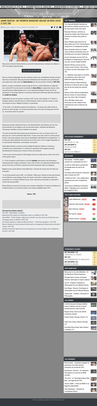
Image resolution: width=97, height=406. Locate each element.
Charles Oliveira (77, 219)
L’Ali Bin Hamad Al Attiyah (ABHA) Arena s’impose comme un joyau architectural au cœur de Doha (76, 306)
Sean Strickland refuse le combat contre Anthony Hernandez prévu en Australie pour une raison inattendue (77, 52)
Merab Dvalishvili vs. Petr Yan (12, 7)
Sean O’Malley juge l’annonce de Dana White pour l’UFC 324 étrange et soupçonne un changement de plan (77, 44)
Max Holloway (76, 209)
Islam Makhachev (78, 199)
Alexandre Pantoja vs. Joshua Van (38, 7)
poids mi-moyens (11, 95)
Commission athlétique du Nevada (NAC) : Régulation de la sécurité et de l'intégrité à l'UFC (76, 188)
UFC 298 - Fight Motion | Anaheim (13, 213)
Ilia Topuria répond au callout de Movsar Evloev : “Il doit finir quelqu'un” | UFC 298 (29, 222)
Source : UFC (31, 194)
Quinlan (34, 161)
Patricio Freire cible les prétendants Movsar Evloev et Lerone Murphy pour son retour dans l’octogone (76, 95)
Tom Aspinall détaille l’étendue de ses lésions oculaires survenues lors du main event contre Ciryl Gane (77, 26)
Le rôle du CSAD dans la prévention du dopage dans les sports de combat (76, 167)
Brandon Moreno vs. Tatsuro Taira (67, 7)
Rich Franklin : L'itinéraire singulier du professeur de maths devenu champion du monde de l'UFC (77, 365)
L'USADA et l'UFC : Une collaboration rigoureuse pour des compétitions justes (77, 180)
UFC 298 (56, 82)
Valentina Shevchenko (79, 204)
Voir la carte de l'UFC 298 (31, 71)
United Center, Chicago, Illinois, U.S (76, 317)
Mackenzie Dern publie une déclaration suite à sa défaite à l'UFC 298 (24, 215)
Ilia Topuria (75, 214)
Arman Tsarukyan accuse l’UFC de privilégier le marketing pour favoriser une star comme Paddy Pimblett (77, 59)
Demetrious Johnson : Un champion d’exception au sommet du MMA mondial (77, 373)
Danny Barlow (28, 82)
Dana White (37, 88)
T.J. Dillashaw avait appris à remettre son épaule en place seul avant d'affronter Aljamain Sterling (77, 77)
